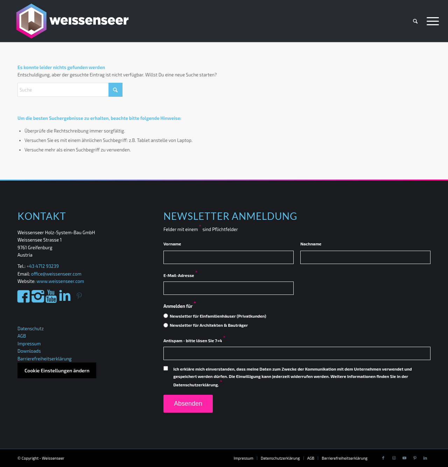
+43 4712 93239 (43, 266)
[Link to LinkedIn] (425, 458)
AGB (22, 336)
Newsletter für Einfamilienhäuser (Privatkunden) (218, 315)
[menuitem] (415, 21)
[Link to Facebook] (383, 458)
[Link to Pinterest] (415, 458)
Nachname (310, 243)
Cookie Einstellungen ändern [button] (56, 370)
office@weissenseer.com (56, 274)
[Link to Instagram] (393, 458)
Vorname (172, 243)
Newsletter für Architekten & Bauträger (209, 325)
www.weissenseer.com (60, 281)
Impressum (29, 343)
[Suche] (415, 21)
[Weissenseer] (71, 21)
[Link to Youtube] (404, 458)
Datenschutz (31, 328)
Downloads (29, 351)
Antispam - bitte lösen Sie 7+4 (194, 340)
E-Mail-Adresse (180, 275)
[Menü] (430, 21)
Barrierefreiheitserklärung (45, 358)
